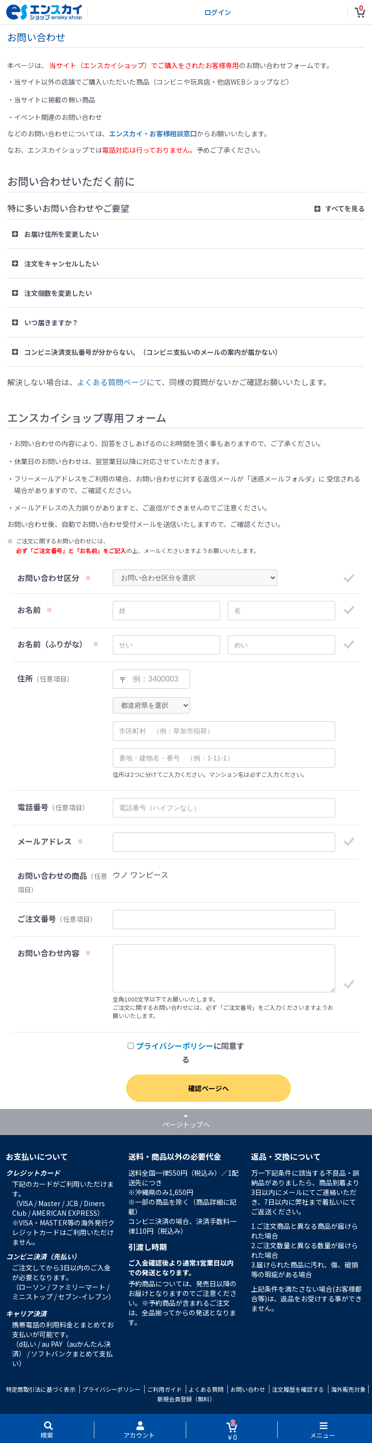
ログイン (217, 12)
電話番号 (32, 807)
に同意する (186, 1052)
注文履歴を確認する (298, 1389)
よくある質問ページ (112, 382)
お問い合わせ (247, 1389)
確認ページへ (208, 1088)
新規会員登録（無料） (186, 1399)
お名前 (29, 609)
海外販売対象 (348, 1389)
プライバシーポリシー (174, 1045)
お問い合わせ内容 (48, 953)
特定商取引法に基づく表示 (40, 1389)
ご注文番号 (36, 918)
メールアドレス (44, 841)
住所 (25, 678)
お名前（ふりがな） (52, 644)
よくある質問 (206, 1389)
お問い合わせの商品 (52, 875)
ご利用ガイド (164, 1389)
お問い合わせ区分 (48, 577)
